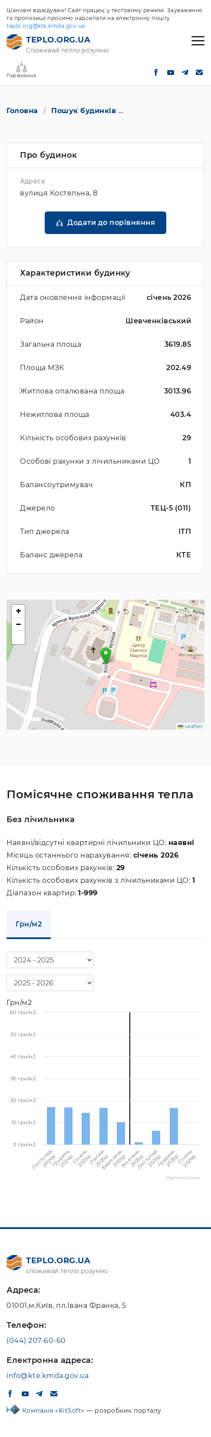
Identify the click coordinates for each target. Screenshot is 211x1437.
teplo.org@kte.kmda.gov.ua (46, 26)
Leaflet (190, 726)
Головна (22, 111)
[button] (105, 656)
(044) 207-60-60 (36, 1340)
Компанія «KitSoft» (54, 1410)
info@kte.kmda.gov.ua (48, 1376)
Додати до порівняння (111, 222)
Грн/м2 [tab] (29, 924)
